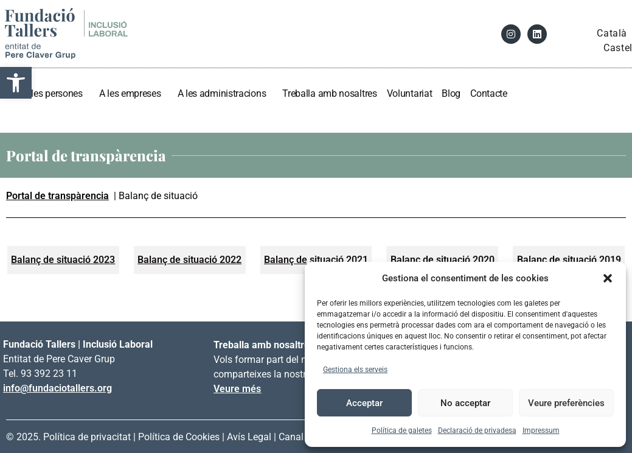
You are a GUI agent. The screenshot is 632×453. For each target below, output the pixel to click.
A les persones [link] (56, 93)
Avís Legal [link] (249, 437)
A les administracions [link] (225, 93)
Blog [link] (451, 93)
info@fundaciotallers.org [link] (57, 388)
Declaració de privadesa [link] (477, 430)
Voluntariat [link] (409, 93)
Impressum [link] (541, 430)
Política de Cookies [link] (179, 437)
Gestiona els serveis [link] (355, 369)
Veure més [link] (237, 389)
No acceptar (465, 403)
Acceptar (364, 403)
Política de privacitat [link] (87, 437)
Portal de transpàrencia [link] (57, 196)
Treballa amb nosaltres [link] (329, 93)
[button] (608, 278)
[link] (16, 83)
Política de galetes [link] (402, 430)
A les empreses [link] (133, 93)
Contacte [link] (488, 93)
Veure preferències (566, 403)
